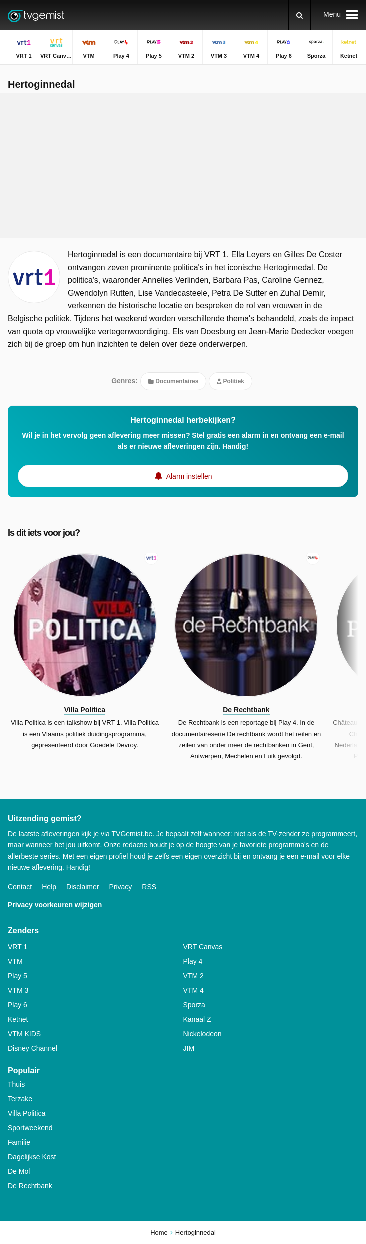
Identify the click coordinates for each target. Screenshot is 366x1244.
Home (159, 1232)
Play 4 (193, 961)
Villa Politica (26, 1113)
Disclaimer (82, 887)
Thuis (16, 1084)
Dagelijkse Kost (32, 1157)
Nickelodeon (202, 1034)
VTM (15, 961)
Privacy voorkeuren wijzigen (55, 905)
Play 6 (17, 1005)
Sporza (194, 1005)
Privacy (120, 887)
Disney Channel (32, 1048)
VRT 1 (17, 947)
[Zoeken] (299, 15)
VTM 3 (18, 990)
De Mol (19, 1171)
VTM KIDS (24, 1034)
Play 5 (17, 976)
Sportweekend (30, 1128)
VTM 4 (193, 990)
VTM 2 (193, 976)
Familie (19, 1142)
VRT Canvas (203, 947)
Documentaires (173, 381)
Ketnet (18, 1019)
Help (49, 887)
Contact (20, 887)
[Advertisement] (183, 165)
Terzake (20, 1099)
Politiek (230, 381)
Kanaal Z (197, 1019)
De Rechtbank (30, 1186)
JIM (189, 1048)
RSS (149, 887)
